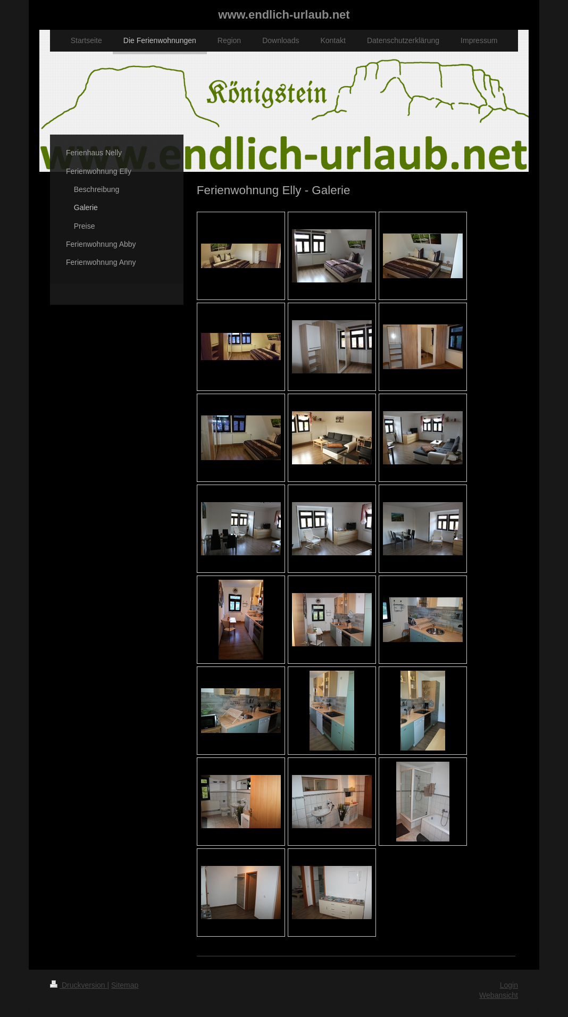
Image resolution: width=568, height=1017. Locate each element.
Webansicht (498, 995)
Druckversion (78, 985)
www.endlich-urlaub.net (283, 14)
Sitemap (124, 985)
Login (509, 985)
